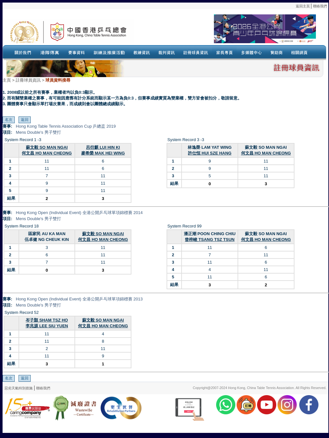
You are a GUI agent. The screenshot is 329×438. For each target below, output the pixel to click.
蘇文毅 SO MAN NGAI (47, 147)
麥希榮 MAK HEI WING (103, 153)
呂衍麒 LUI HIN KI (103, 147)
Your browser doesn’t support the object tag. (225, 31)
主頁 (7, 80)
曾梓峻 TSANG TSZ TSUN (209, 239)
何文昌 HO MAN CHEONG (47, 153)
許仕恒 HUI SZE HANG (209, 153)
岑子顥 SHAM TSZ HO (47, 320)
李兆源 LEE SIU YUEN (47, 325)
